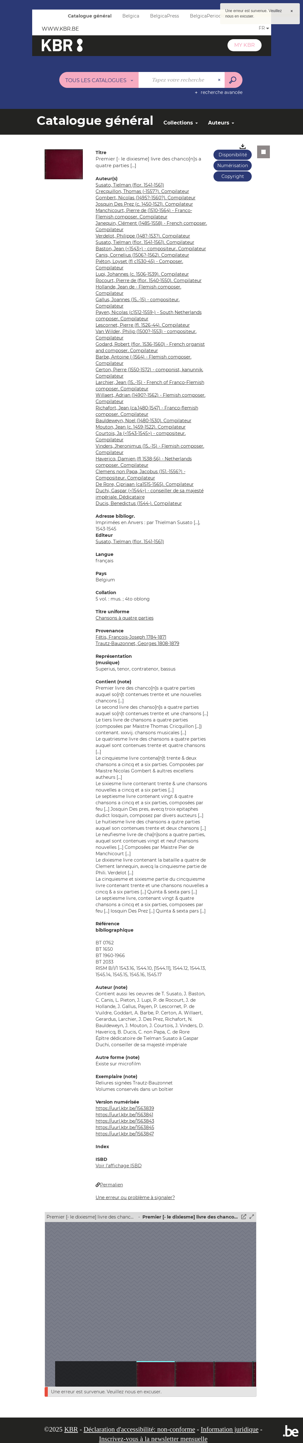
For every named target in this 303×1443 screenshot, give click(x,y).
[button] (64, 164)
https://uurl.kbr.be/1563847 (125, 1134)
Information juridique (229, 1429)
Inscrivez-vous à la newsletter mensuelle (153, 1439)
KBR (71, 1429)
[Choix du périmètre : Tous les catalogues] (99, 80)
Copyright (232, 176)
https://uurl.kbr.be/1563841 (124, 1115)
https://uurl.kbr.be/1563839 (125, 1108)
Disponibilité (233, 155)
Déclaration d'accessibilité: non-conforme (139, 1429)
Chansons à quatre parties (125, 618)
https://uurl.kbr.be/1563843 (125, 1121)
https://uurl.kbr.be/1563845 (125, 1127)
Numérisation (232, 165)
